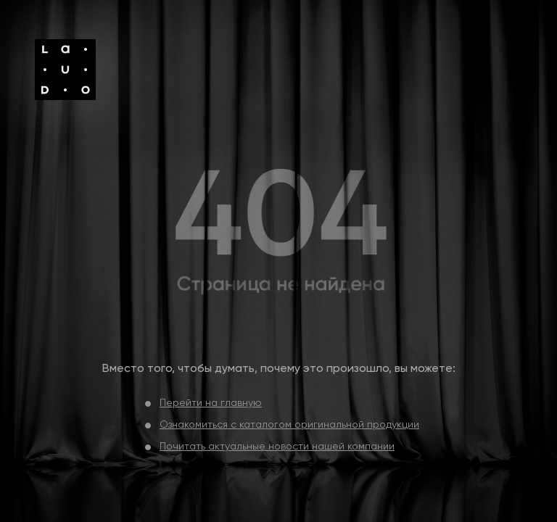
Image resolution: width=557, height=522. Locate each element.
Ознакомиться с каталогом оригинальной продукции (289, 425)
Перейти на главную (211, 403)
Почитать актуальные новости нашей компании (277, 447)
